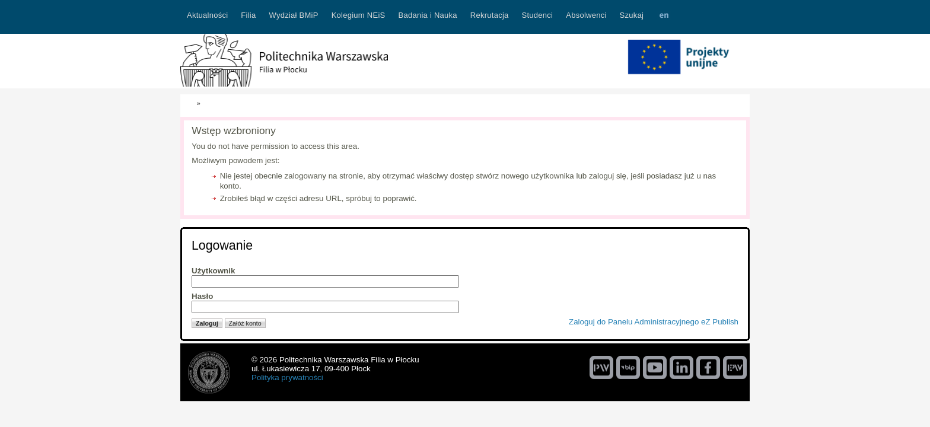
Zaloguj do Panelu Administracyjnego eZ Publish (653, 321)
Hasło (202, 296)
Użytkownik (213, 270)
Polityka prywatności (287, 377)
